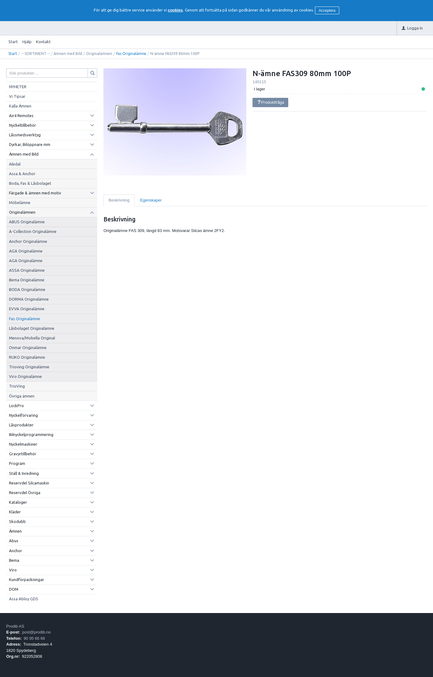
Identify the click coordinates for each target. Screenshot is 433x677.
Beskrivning (119, 200)
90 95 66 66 (34, 638)
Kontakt (43, 41)
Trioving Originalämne (29, 367)
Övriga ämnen (21, 396)
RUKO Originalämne (27, 357)
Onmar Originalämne (28, 347)
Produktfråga (270, 102)
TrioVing (17, 386)
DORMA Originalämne (29, 299)
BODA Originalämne (27, 289)
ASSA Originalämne (27, 270)
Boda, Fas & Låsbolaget (30, 183)
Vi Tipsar (17, 96)
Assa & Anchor (22, 173)
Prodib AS (15, 626)
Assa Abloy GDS (23, 599)
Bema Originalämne (26, 280)
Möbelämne (19, 202)
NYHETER (17, 86)
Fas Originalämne (131, 54)
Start (13, 41)
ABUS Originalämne (27, 222)
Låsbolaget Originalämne (31, 328)
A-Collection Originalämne (33, 231)
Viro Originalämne (25, 376)
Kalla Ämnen (20, 106)
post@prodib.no (36, 632)
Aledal (15, 164)
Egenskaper (151, 200)
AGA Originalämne (26, 251)
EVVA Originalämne (26, 309)
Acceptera (327, 10)
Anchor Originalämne (28, 241)
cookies (175, 10)
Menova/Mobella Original (32, 338)
